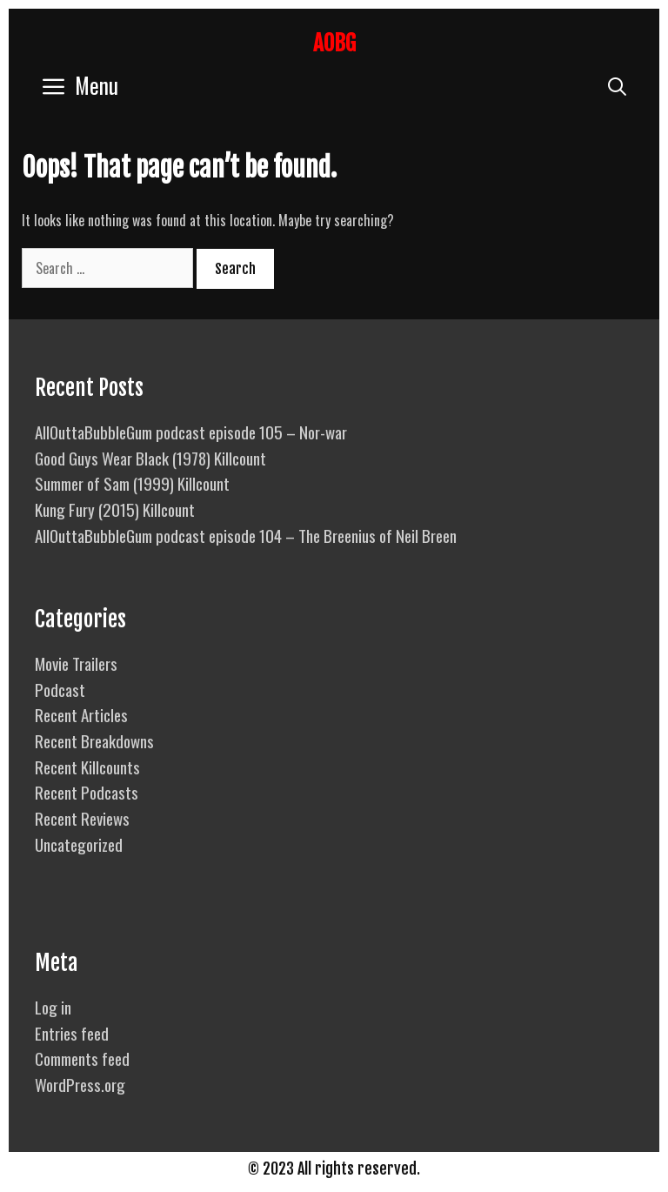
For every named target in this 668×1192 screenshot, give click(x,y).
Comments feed (82, 1058)
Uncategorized (79, 844)
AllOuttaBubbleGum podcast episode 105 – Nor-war (191, 431)
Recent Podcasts (86, 792)
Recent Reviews (82, 818)
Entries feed (72, 1033)
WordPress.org (80, 1084)
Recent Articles (81, 714)
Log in (53, 1006)
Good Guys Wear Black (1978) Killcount (150, 457)
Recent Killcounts (87, 766)
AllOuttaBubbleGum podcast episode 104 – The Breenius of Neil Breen (246, 535)
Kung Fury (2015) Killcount (115, 509)
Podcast (60, 689)
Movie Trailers (76, 663)
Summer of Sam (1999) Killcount (132, 483)
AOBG (334, 43)
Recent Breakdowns (94, 740)
